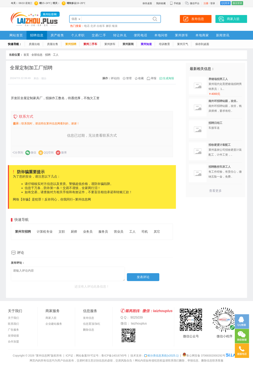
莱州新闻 (128, 44)
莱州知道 (146, 44)
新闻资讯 (222, 35)
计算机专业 (45, 231)
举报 (153, 78)
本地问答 (161, 35)
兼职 (108, 25)
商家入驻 (51, 317)
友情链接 (13, 335)
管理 (129, 78)
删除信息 (88, 329)
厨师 (74, 231)
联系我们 (13, 323)
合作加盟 (13, 341)
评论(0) (115, 78)
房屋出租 (34, 44)
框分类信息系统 (161, 355)
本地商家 (202, 35)
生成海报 (168, 78)
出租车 (101, 25)
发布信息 (88, 317)
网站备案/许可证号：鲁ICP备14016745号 (101, 355)
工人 (56, 54)
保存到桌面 (202, 44)
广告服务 (13, 329)
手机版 (175, 3)
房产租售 (57, 35)
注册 (206, 3)
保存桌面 (147, 3)
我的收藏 (161, 3)
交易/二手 (99, 35)
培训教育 (164, 44)
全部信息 (36, 54)
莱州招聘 (70, 44)
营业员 (118, 231)
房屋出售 (52, 44)
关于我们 (13, 317)
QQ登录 (225, 3)
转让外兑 (120, 35)
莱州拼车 (181, 35)
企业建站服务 (53, 323)
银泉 (115, 25)
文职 (62, 231)
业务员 (88, 231)
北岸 (93, 25)
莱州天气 (182, 44)
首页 (26, 54)
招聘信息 (36, 35)
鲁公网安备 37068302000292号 (203, 355)
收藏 (141, 78)
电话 (87, 25)
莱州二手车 (90, 44)
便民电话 (140, 35)
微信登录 (237, 3)
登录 (212, 3)
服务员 (103, 231)
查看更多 (215, 190)
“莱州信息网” (43, 355)
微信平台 (194, 3)
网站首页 (16, 35)
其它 (157, 231)
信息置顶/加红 (91, 323)
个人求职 (78, 35)
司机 (145, 231)
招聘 (48, 54)
